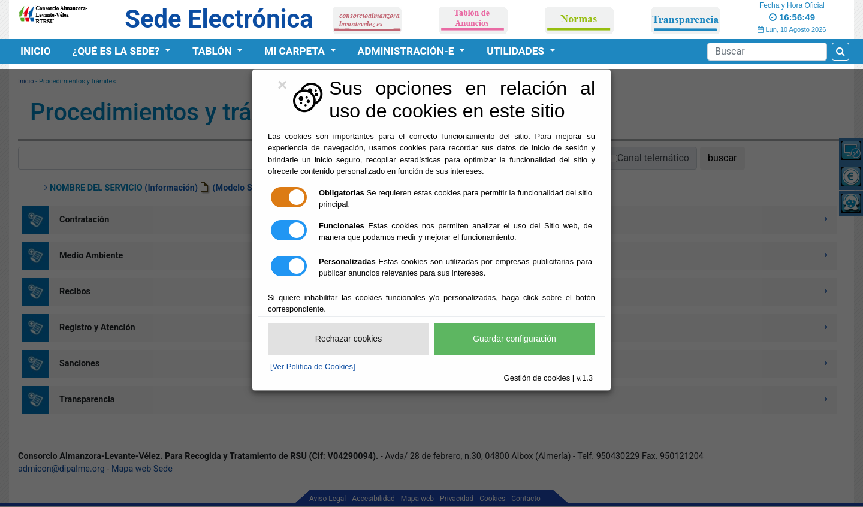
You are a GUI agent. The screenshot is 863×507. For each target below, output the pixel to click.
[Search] (767, 52)
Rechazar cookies (348, 338)
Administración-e (407, 51)
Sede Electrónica (219, 19)
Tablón (213, 51)
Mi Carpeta (295, 51)
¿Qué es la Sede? (117, 51)
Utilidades (517, 51)
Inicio (35, 51)
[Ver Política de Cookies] (312, 366)
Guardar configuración (514, 338)
